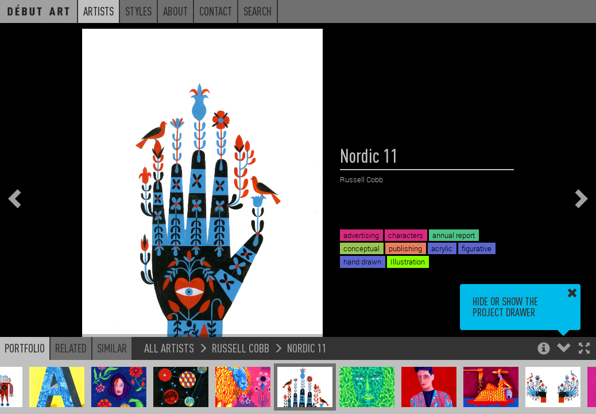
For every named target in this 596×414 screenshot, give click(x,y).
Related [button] (71, 347)
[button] (584, 349)
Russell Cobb (240, 347)
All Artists (169, 347)
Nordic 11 (307, 347)
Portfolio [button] (25, 347)
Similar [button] (112, 347)
